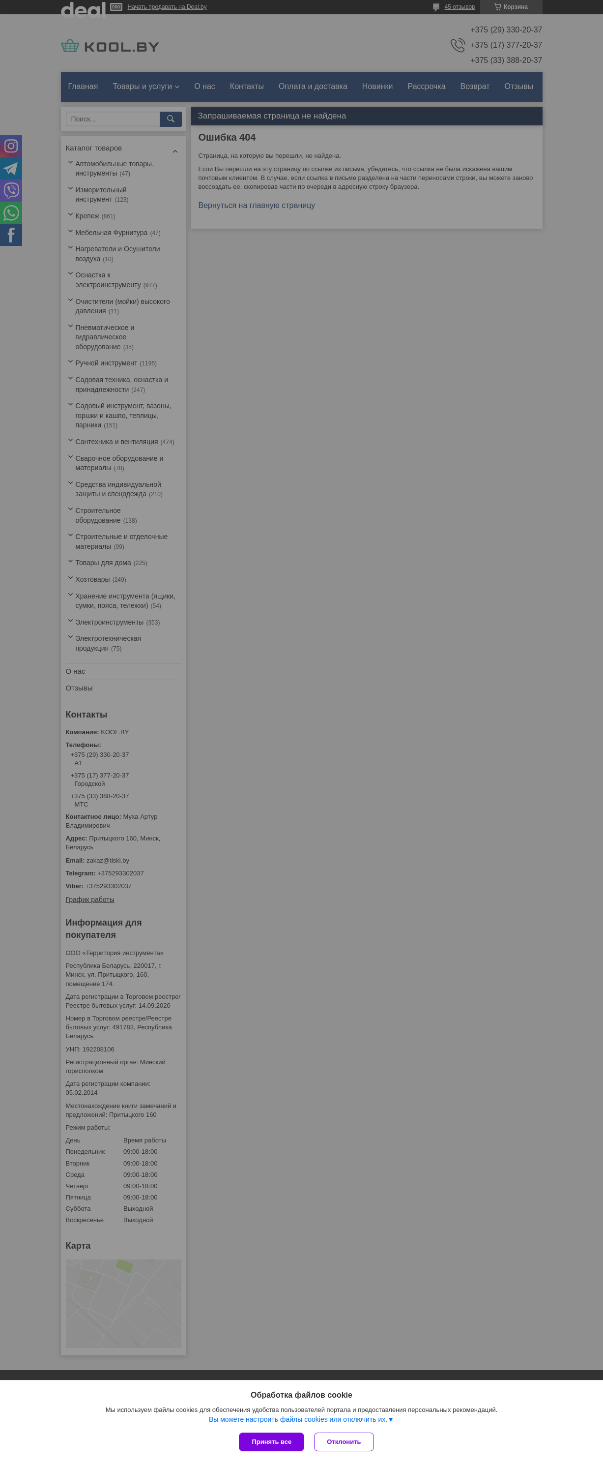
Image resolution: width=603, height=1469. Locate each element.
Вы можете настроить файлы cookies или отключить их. (298, 1419)
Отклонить (344, 1441)
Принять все (271, 1441)
